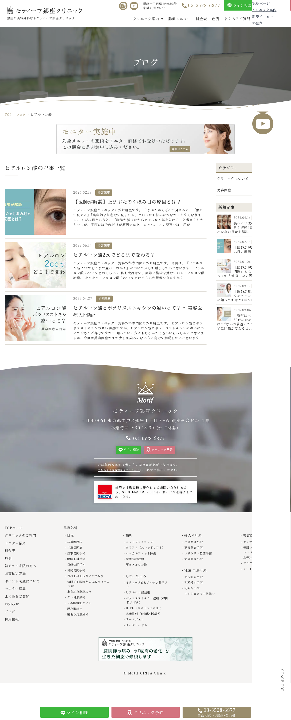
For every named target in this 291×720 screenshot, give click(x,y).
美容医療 (224, 190)
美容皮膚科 (253, 546)
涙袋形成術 (76, 620)
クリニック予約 (276, 5)
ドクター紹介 (17, 554)
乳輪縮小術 (193, 599)
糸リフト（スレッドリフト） (145, 561)
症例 (215, 18)
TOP (9, 114)
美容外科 (71, 539)
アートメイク (254, 580)
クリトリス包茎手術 (200, 564)
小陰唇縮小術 (195, 553)
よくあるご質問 (237, 18)
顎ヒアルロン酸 (138, 580)
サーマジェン (136, 634)
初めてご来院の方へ (23, 577)
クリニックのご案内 (23, 547)
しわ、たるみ (137, 591)
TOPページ (15, 539)
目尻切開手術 (78, 581)
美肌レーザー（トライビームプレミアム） (264, 561)
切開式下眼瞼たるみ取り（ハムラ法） (86, 595)
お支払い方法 (17, 585)
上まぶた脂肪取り (81, 603)
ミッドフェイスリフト (143, 553)
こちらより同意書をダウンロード (123, 481)
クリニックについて (233, 178)
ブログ (260, 18)
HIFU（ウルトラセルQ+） (147, 623)
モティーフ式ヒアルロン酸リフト (146, 600)
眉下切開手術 (78, 564)
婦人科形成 (194, 546)
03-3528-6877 (204, 5)
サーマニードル (138, 640)
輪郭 (130, 546)
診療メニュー (179, 18)
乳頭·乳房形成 (197, 581)
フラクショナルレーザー (262, 574)
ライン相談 (242, 5)
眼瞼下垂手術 (78, 570)
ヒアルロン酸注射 (139, 607)
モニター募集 (17, 600)
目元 (71, 546)
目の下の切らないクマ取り (88, 587)
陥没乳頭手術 (195, 588)
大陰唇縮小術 (195, 570)
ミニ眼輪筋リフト (81, 614)
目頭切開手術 (78, 576)
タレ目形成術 (78, 608)
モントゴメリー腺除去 (202, 605)
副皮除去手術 (195, 559)
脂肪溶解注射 (136, 574)
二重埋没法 (76, 553)
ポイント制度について (25, 592)
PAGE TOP (282, 682)
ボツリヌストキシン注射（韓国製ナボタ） (145, 615)
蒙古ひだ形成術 (80, 625)
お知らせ (13, 615)
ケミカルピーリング (259, 553)
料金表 (201, 18)
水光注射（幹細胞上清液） (146, 629)
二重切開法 (76, 559)
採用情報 (279, 18)
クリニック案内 (146, 18)
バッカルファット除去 (143, 568)
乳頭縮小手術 (195, 593)
